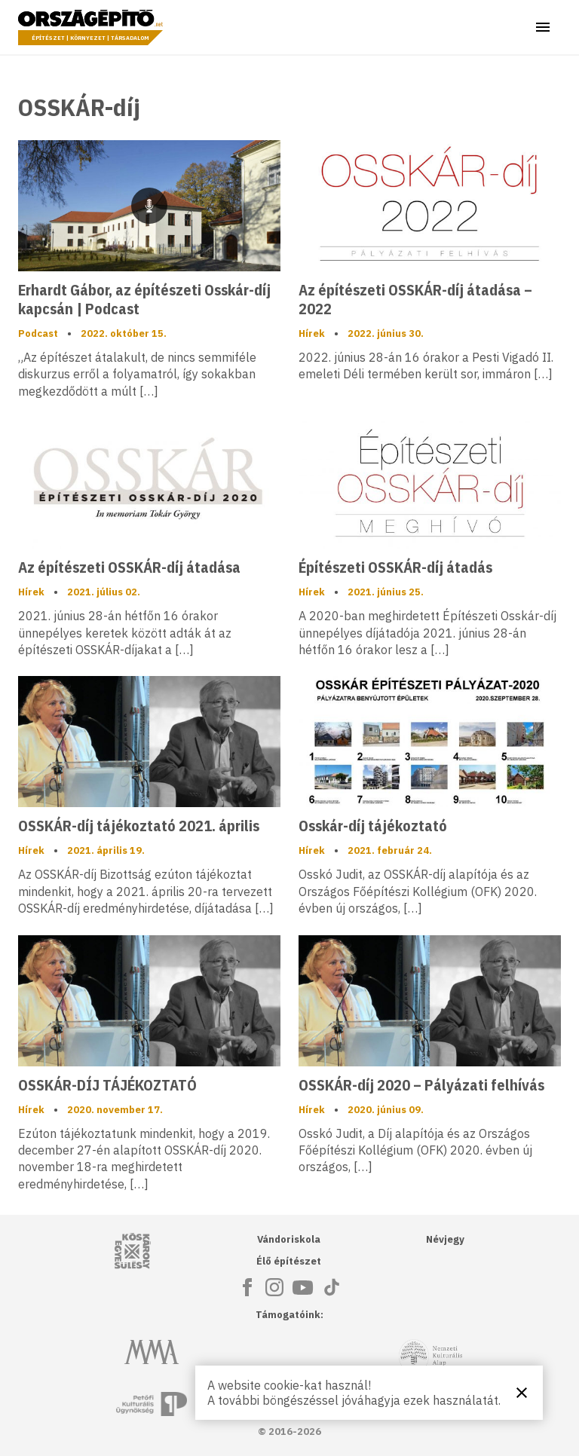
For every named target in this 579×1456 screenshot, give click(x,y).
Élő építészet (288, 1261)
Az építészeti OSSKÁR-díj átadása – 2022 (415, 299)
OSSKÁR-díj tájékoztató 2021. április (138, 825)
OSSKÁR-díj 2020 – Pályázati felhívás (421, 1085)
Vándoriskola (288, 1239)
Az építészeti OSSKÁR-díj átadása (129, 567)
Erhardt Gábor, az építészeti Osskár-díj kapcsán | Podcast (144, 299)
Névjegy (445, 1239)
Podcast (38, 333)
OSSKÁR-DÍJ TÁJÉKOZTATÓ (107, 1085)
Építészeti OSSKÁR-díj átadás (395, 567)
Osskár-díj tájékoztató (373, 825)
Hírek (312, 333)
